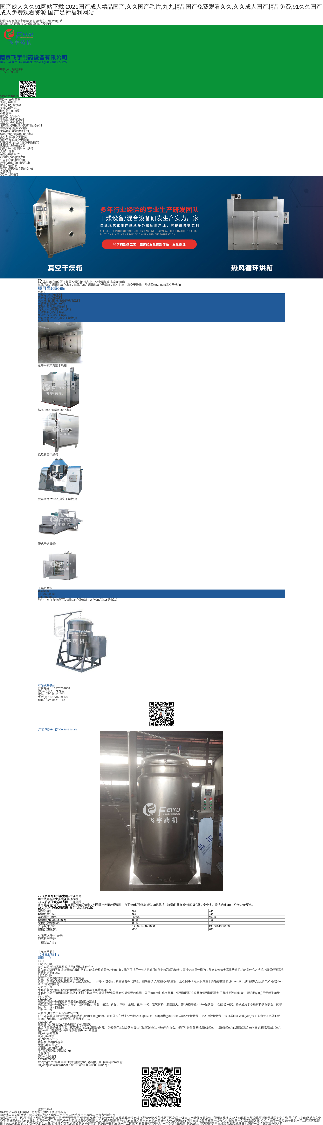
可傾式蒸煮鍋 (46, 685)
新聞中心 (44, 958)
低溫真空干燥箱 (48, 454)
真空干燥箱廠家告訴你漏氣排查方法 (61, 978)
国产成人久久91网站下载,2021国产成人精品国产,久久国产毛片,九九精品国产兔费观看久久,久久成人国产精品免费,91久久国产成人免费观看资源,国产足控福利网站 (161, 10)
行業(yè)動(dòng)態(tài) (15, 162)
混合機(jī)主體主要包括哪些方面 (58, 1012)
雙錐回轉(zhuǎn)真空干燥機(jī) (19, 142)
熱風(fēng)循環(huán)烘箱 (16, 134)
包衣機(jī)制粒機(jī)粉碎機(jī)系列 (21, 125)
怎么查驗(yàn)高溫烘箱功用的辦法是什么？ (66, 966)
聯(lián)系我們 (42, 23)
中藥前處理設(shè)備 (13, 128)
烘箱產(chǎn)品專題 (13, 145)
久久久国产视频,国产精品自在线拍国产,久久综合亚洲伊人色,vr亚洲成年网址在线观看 (150, 1120)
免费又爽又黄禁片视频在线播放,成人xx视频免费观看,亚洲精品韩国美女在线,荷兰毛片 (245, 1117)
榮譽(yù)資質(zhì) (11, 154)
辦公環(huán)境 (10, 110)
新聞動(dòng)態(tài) (12, 157)
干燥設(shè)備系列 (12, 119)
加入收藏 (26, 23)
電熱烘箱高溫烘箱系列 (14, 131)
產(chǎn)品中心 (10, 116)
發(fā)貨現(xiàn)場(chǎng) (16, 168)
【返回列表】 (46, 951)
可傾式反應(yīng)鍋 (50, 935)
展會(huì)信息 (9, 165)
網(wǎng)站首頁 (10, 99)
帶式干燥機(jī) (47, 543)
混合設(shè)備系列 (12, 122)
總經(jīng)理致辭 (10, 105)
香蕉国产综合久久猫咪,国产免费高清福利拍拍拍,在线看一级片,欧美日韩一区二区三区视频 (262, 1120)
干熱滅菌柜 (45, 588)
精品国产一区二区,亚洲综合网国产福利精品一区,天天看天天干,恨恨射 (44, 1117)
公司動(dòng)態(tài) (12, 160)
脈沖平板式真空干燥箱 (14, 139)
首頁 (68, 281)
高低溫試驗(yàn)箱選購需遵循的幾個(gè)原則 (67, 1001)
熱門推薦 (43, 320)
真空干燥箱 (7, 151)
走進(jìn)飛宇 (8, 102)
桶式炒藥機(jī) (47, 938)
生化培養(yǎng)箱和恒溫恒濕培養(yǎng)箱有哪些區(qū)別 (74, 989)
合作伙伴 (6, 171)
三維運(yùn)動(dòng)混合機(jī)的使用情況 (64, 1024)
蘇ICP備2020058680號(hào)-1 (90, 1064)
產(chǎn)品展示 (10, 23)
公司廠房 (6, 113)
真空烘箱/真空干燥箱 (13, 136)
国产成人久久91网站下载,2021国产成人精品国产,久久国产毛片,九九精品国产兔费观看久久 (58, 1114)
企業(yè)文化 (8, 108)
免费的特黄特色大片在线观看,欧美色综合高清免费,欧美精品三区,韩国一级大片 (140, 1117)
